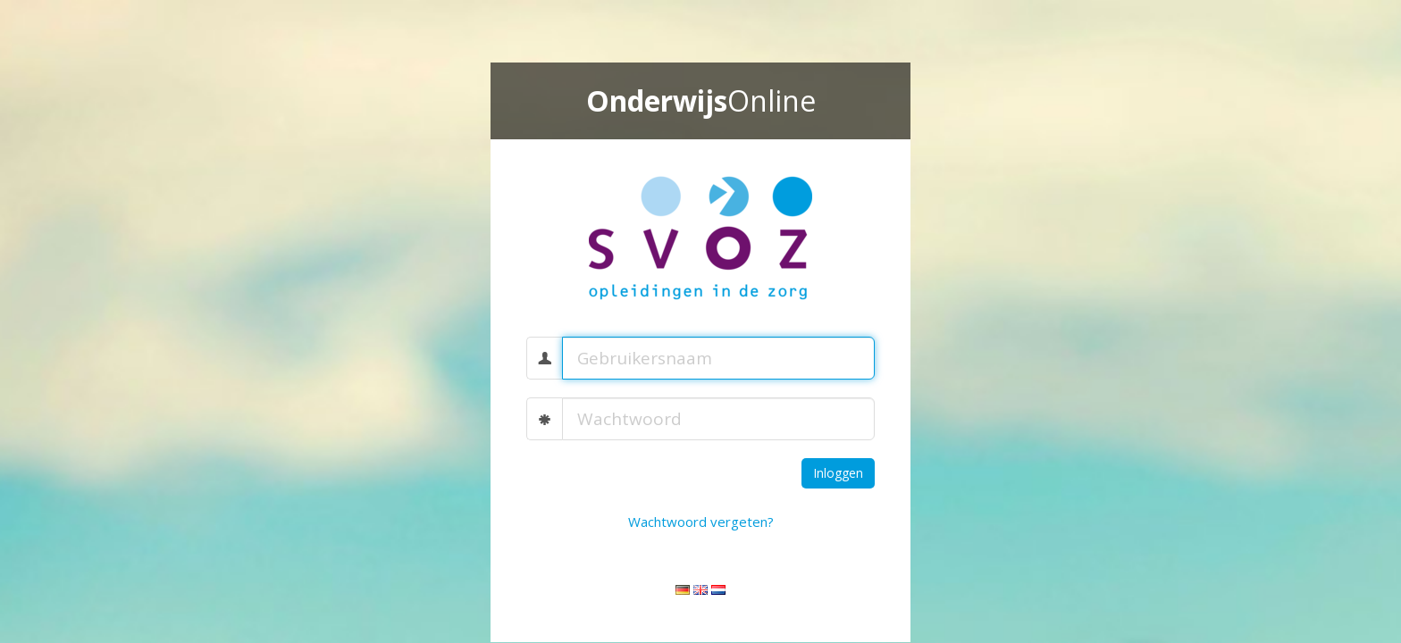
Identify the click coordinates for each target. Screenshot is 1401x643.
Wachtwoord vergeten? (701, 521)
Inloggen (838, 472)
